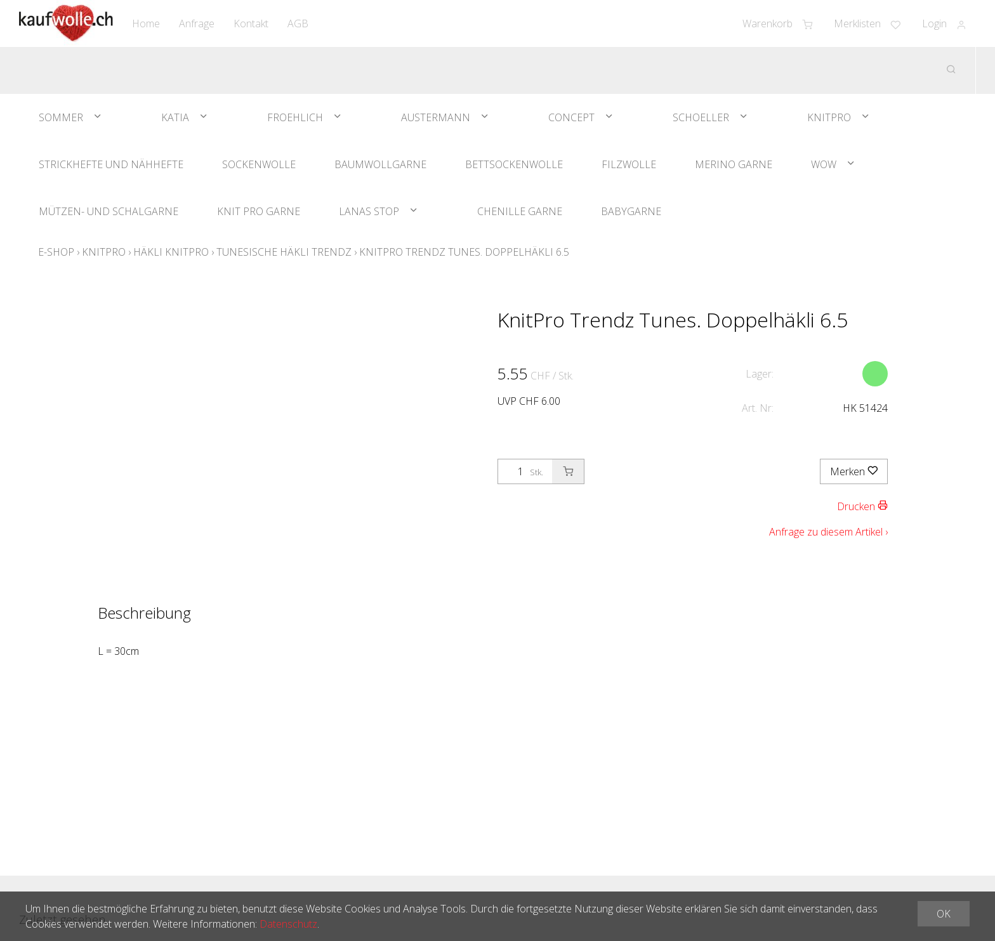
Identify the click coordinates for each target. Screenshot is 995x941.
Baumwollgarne (380, 164)
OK (944, 914)
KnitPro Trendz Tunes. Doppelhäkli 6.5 (464, 252)
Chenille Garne (519, 211)
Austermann (435, 117)
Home (146, 23)
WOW (823, 164)
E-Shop (56, 252)
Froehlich (295, 117)
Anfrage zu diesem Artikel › (828, 532)
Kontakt (251, 23)
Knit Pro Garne (258, 211)
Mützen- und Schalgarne (108, 211)
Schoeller (701, 117)
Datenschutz (288, 924)
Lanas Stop (369, 211)
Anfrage (196, 23)
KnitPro (829, 117)
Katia (175, 117)
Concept (571, 117)
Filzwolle (629, 164)
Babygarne (631, 211)
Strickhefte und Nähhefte (111, 164)
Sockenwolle (259, 164)
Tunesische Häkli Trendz (284, 252)
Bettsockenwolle (514, 164)
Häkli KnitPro (171, 252)
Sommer (61, 117)
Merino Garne (733, 164)
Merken (854, 471)
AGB (297, 23)
